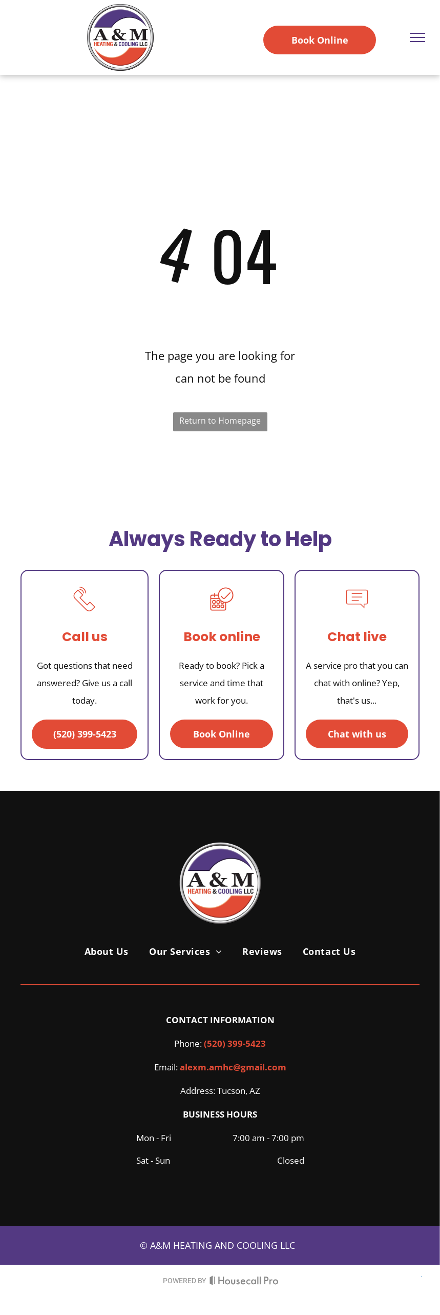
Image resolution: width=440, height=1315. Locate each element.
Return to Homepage (220, 420)
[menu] (417, 37)
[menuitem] (106, 952)
